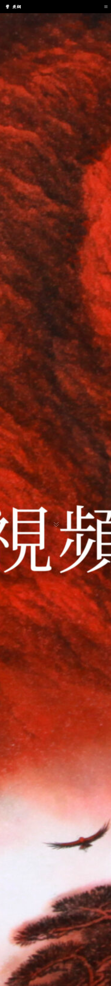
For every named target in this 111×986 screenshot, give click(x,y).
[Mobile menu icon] (106, 6)
